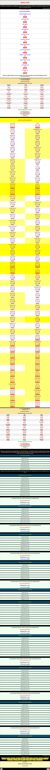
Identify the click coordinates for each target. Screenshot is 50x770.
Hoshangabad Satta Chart (25, 543)
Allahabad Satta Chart (25, 594)
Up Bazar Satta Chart (25, 511)
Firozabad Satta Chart (25, 676)
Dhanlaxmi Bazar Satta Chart (25, 624)
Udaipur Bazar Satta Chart (25, 689)
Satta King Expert (25, 765)
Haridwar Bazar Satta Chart (25, 655)
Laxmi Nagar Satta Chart (25, 611)
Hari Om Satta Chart (25, 567)
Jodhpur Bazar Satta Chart (25, 724)
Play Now (12, 127)
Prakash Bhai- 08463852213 (25, 81)
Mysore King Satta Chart (25, 464)
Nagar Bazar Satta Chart (25, 571)
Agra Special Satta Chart (25, 573)
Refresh (25, 27)
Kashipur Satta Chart (25, 460)
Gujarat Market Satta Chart (25, 492)
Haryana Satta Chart (25, 670)
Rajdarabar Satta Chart (25, 596)
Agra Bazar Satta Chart (25, 515)
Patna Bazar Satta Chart (25, 711)
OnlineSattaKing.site (26, 112)
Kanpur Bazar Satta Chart (25, 720)
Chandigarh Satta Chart (25, 749)
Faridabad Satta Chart (25, 513)
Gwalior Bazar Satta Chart (25, 486)
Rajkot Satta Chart (25, 592)
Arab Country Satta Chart (25, 754)
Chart (14, 124)
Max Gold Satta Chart (25, 462)
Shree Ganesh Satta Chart (25, 517)
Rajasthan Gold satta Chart (25, 490)
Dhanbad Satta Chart (25, 458)
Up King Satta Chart (25, 638)
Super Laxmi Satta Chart (25, 681)
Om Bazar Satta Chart (25, 539)
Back (1, 769)
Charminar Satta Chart (25, 479)
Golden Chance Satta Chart (25, 488)
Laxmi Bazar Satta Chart (25, 484)
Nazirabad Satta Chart (25, 644)
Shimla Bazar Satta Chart (25, 547)
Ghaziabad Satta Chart (25, 541)
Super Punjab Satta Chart (25, 545)
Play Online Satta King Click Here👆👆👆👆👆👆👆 (25, 115)
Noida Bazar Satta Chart (25, 569)
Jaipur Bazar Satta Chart (25, 578)
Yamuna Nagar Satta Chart (25, 687)
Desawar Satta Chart (25, 477)
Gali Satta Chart (25, 565)
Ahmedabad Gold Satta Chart (25, 469)
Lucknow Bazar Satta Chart (25, 519)
